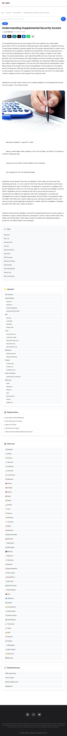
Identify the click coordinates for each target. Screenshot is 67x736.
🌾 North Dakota (10, 590)
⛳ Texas (8, 628)
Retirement (7, 235)
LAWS (2, 12)
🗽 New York (9, 581)
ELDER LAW (8, 12)
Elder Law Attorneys (9, 276)
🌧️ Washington (10, 645)
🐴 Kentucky (9, 517)
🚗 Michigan (9, 539)
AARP (7, 383)
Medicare (9, 389)
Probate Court (10, 363)
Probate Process (10, 370)
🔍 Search (63, 19)
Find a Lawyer (9, 677)
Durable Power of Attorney (13, 376)
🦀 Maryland (9, 530)
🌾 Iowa (7, 509)
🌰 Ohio (7, 594)
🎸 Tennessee (9, 624)
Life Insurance (9, 294)
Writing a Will (9, 327)
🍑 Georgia (8, 487)
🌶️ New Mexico (10, 577)
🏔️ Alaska (8, 453)
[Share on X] (19, 36)
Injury (5, 23)
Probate (7, 360)
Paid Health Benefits (9, 268)
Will (6, 314)
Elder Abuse (7, 253)
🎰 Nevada (8, 564)
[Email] (33, 36)
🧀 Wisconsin (9, 653)
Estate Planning (9, 298)
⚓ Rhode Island (10, 611)
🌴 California (9, 466)
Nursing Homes (8, 242)
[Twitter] (33, 714)
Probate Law (9, 366)
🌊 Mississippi (9, 547)
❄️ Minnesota (9, 543)
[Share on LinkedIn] (24, 36)
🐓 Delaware (9, 479)
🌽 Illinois (8, 500)
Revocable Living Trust (12, 340)
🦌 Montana (9, 556)
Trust (6, 330)
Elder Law (6, 238)
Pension (8, 399)
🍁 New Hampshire (11, 568)
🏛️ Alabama (9, 449)
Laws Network (8, 32)
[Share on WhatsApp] (28, 36)
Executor (8, 318)
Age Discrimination (9, 250)
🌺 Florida (8, 483)
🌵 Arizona (8, 458)
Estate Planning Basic (11, 308)
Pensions (6, 246)
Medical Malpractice (11, 682)
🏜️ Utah (7, 632)
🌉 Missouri (9, 551)
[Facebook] (27, 714)
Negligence (9, 686)
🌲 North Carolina (10, 585)
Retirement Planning (9, 261)
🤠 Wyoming (9, 658)
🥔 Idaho (8, 496)
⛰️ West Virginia (10, 649)
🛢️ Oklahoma (9, 598)
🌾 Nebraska (9, 560)
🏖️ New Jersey (10, 573)
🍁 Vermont (8, 636)
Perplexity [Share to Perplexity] (14, 36)
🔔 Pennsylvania (10, 607)
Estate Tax (9, 301)
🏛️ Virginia (8, 641)
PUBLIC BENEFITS (17, 12)
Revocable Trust (10, 343)
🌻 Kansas (8, 513)
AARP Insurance (8, 257)
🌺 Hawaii (8, 492)
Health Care (9, 402)
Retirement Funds (11, 353)
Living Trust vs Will (11, 337)
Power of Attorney (10, 373)
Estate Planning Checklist (12, 311)
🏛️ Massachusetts (11, 534)
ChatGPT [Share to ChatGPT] (9, 36)
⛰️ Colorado (9, 470)
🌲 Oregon (8, 602)
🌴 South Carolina (11, 615)
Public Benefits (8, 265)
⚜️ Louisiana (9, 522)
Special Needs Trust (11, 346)
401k (7, 393)
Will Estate (9, 324)
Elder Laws (8, 380)
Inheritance (9, 304)
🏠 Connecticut (10, 475)
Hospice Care (7, 272)
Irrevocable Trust (11, 334)
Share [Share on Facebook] (4, 36)
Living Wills (9, 321)
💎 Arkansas (9, 462)
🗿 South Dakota (10, 619)
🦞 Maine (8, 526)
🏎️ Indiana (8, 504)
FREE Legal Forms (10, 673)
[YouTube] (39, 714)
